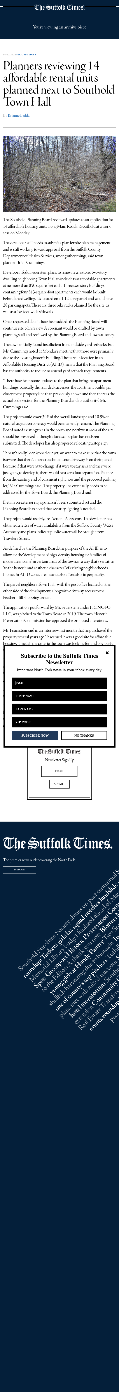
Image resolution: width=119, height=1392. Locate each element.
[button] (59, 659)
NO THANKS (84, 735)
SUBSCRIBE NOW (35, 735)
